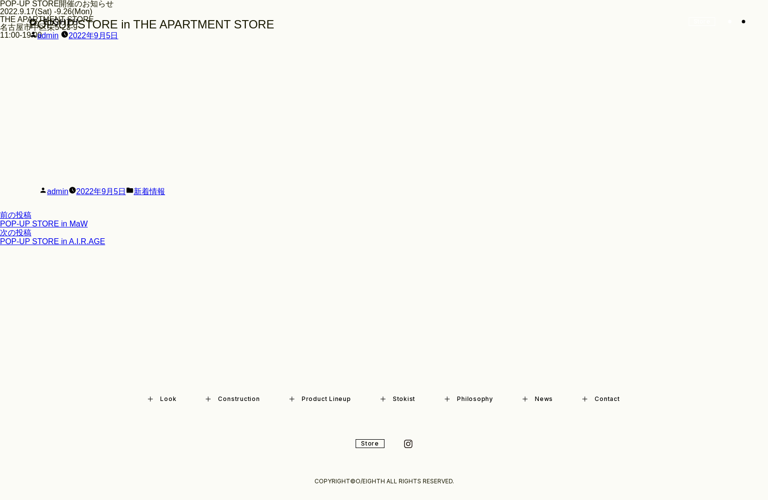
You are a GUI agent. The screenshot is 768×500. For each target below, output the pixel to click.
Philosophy (469, 398)
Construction (233, 398)
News (538, 398)
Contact (601, 398)
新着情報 (149, 191)
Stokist (398, 398)
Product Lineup (320, 398)
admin (48, 35)
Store (370, 443)
